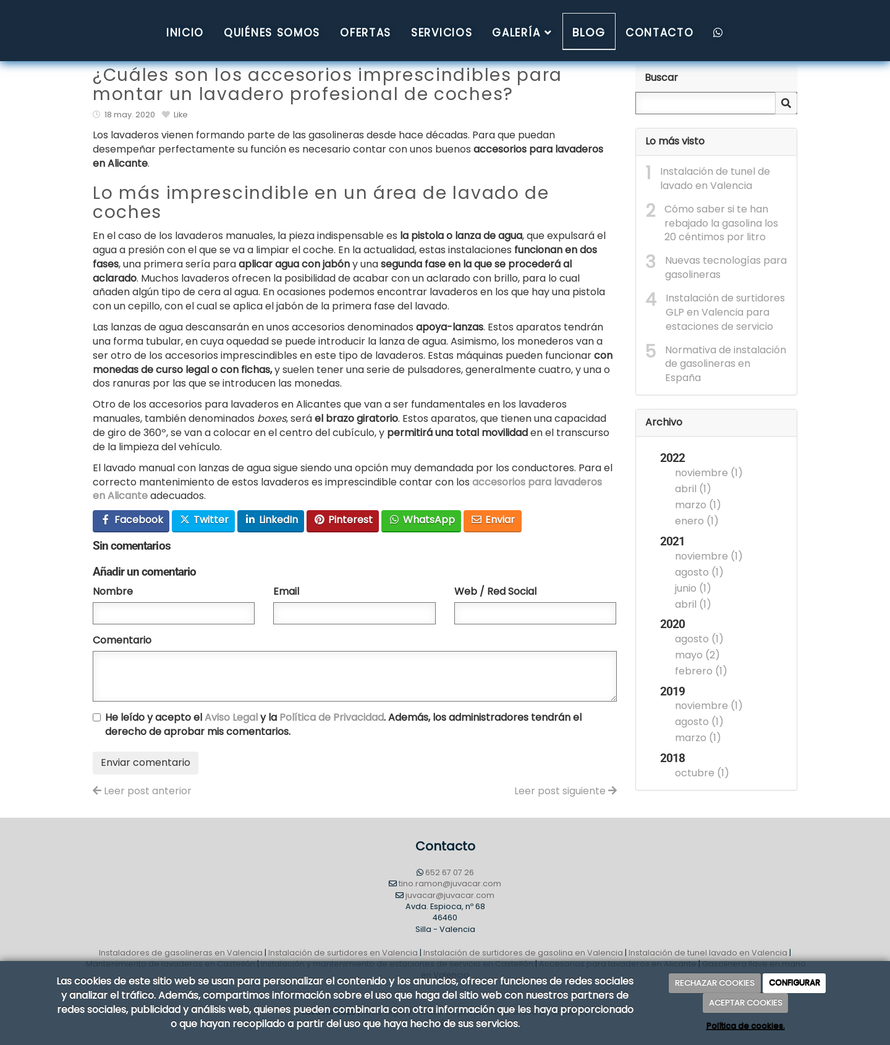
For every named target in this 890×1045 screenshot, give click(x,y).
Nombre (113, 591)
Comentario (122, 640)
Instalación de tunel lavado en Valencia (708, 952)
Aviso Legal (231, 717)
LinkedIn (271, 520)
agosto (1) (699, 572)
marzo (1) (698, 505)
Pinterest (343, 520)
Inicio (185, 32)
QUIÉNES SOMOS (272, 32)
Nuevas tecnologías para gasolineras (726, 268)
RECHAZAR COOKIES (715, 983)
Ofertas (365, 32)
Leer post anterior (142, 791)
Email (286, 591)
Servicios (441, 32)
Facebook (131, 520)
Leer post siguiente (565, 791)
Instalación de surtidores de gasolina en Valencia (523, 952)
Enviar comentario (145, 762)
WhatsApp (421, 520)
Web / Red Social (495, 591)
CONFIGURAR (794, 983)
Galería (522, 32)
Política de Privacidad (331, 717)
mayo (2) (697, 655)
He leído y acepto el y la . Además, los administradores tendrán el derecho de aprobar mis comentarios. (343, 725)
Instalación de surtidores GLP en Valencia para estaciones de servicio (725, 313)
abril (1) (693, 489)
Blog (589, 32)
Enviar (492, 520)
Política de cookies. (745, 1026)
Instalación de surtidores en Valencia (343, 952)
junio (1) (693, 588)
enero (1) (697, 521)
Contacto (659, 32)
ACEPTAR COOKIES (745, 1003)
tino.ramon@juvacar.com (450, 883)
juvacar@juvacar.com (449, 895)
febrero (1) (701, 671)
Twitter (204, 520)
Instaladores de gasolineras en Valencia (181, 952)
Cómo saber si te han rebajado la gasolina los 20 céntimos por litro (721, 224)
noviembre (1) (709, 473)
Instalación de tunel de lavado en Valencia (715, 179)
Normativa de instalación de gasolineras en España (725, 364)
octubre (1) (702, 773)
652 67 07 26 (449, 872)
